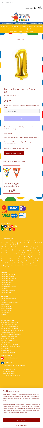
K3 (28, 251)
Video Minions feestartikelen (9, 326)
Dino (32, 245)
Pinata (26, 31)
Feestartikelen (5, 284)
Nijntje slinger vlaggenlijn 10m (11, 184)
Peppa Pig (27, 257)
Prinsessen (4, 259)
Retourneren (5, 304)
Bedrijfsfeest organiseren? (9, 340)
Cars (2, 245)
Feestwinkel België (6, 292)
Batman (8, 243)
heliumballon (28, 249)
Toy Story (10, 263)
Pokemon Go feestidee (8, 332)
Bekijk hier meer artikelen (14, 153)
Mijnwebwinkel (29, 424)
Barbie (3, 243)
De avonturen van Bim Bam (9, 344)
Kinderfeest (5, 26)
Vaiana (35, 263)
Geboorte (39, 26)
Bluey (25, 243)
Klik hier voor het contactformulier (14, 365)
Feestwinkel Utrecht (7, 280)
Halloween (20, 249)
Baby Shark (29, 241)
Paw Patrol (19, 257)
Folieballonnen (5, 247)
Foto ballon (14, 26)
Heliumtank (36, 249)
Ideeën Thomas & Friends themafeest (12, 330)
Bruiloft (15, 29)
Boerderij (31, 243)
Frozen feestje (5, 342)
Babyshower (14, 241)
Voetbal (11, 265)
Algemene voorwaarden (8, 298)
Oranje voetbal (33, 255)
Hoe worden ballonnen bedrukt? (11, 334)
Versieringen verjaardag (8, 286)
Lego (27, 253)
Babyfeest (22, 241)
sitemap (28, 420)
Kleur (20, 31)
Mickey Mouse (9, 255)
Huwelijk (11, 251)
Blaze (21, 243)
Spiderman (13, 261)
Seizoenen (13, 31)
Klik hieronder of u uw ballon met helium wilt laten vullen (21, 106)
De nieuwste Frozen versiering (10, 346)
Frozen (21, 247)
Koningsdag (13, 253)
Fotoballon (14, 247)
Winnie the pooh (31, 265)
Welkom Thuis (21, 265)
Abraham (5, 241)
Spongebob (21, 261)
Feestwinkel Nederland (8, 290)
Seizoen (20, 259)
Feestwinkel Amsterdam (8, 278)
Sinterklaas (27, 259)
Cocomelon (8, 245)
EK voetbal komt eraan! (8, 352)
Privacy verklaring (6, 308)
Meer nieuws (5, 348)
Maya (2, 255)
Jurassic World (20, 251)
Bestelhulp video (6, 310)
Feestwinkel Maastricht (8, 282)
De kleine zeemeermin (22, 245)
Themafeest (7, 29)
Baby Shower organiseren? (9, 336)
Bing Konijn (15, 243)
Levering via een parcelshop (9, 302)
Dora (35, 245)
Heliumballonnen (34, 29)
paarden (8, 257)
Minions (17, 255)
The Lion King (26, 263)
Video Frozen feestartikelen (9, 324)
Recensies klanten (6, 350)
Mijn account (30, 8)
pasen (13, 257)
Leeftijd (31, 26)
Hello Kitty (4, 251)
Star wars (29, 261)
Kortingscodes (5, 312)
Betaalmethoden (6, 306)
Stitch (34, 261)
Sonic (40, 259)
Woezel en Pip (5, 267)
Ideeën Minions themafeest (9, 328)
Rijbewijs (13, 259)
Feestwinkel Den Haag (7, 276)
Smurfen (34, 259)
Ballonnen (23, 29)
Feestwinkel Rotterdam (8, 274)
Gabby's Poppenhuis (31, 247)
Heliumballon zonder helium (10, 322)
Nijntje (24, 255)
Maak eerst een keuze (22, 119)
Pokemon (34, 257)
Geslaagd (11, 249)
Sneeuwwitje (5, 261)
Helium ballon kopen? (7, 338)
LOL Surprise (34, 253)
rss (33, 420)
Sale (31, 31)
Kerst (31, 251)
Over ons (3, 314)
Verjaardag (23, 26)
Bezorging (4, 300)
